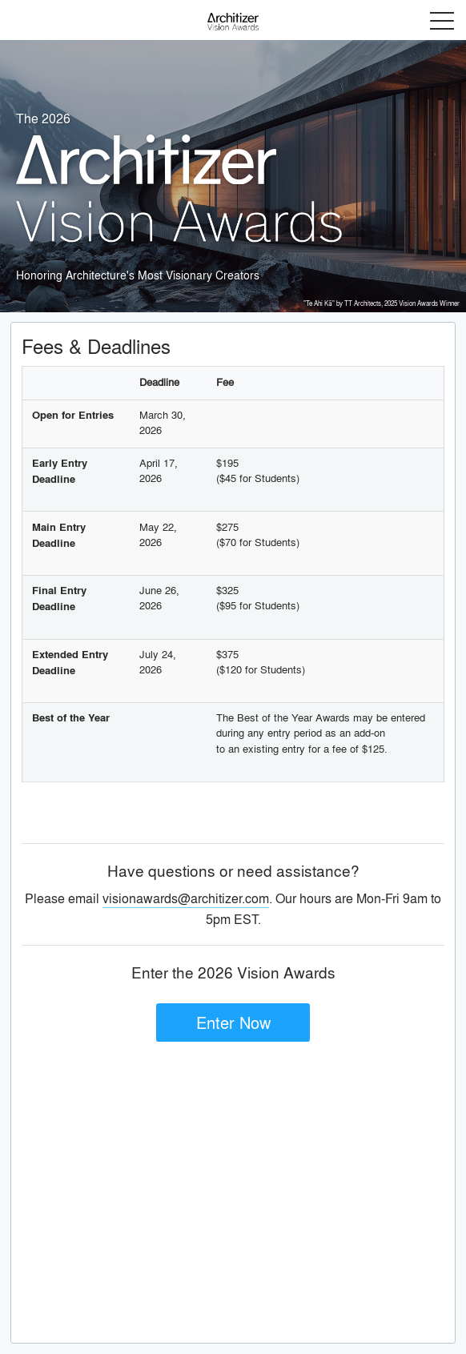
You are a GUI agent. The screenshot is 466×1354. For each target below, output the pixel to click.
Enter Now (233, 1022)
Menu (442, 21)
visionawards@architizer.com (185, 898)
